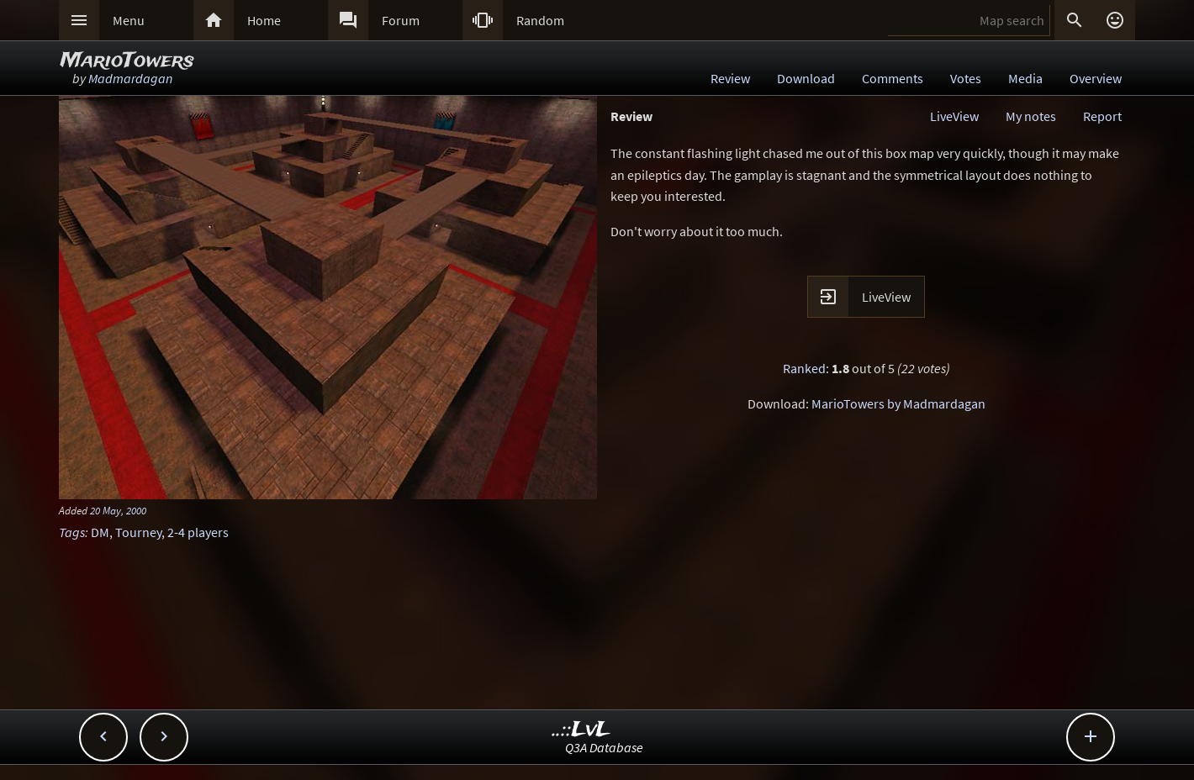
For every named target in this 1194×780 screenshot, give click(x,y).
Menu (129, 20)
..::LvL (581, 730)
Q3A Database (604, 747)
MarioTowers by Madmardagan (898, 403)
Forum (401, 20)
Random (540, 20)
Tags (72, 532)
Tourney (138, 532)
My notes (1031, 116)
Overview (1096, 78)
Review (730, 78)
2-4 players (198, 532)
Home (264, 20)
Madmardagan (130, 78)
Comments (892, 78)
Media (1025, 78)
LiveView (954, 116)
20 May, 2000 (118, 510)
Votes (965, 78)
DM (100, 532)
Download (806, 78)
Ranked (804, 368)
